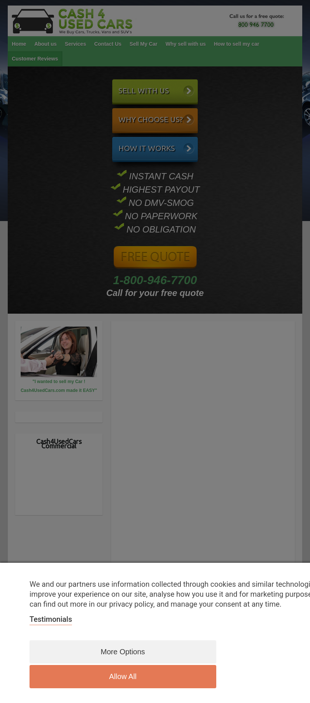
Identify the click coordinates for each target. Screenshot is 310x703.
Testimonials (51, 645)
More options (105, 676)
